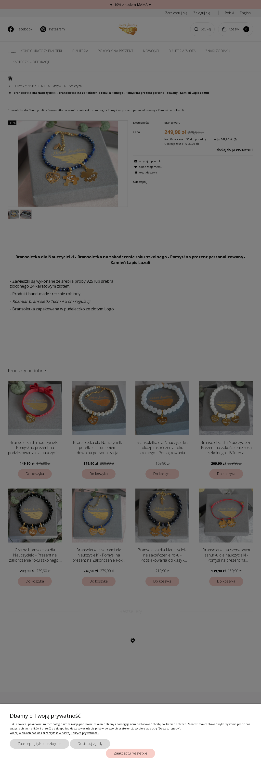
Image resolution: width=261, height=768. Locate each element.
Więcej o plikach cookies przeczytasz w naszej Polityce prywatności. (54, 733)
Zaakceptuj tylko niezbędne (39, 743)
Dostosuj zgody (90, 743)
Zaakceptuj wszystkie (130, 753)
